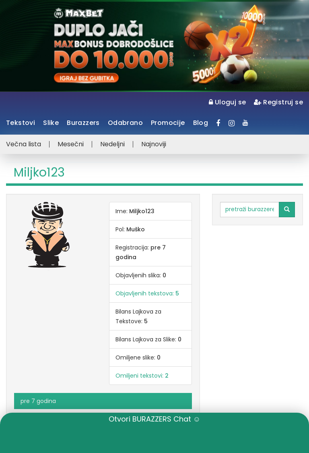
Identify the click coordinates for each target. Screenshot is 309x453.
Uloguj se (227, 102)
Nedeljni (112, 144)
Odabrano (125, 122)
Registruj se (278, 102)
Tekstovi (20, 122)
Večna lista (23, 144)
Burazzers (83, 122)
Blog (200, 122)
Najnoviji (153, 144)
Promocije (168, 122)
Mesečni (71, 144)
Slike (51, 122)
